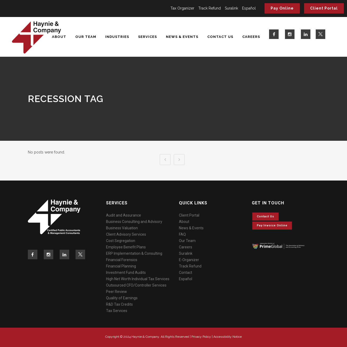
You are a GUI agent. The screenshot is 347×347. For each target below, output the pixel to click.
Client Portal (324, 8)
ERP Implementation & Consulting (134, 253)
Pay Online (282, 8)
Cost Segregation (120, 241)
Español (249, 8)
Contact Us (265, 216)
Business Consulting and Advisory (134, 221)
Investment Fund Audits (126, 272)
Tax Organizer (182, 8)
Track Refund (209, 8)
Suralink (231, 8)
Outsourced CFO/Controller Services (136, 285)
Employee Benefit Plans (126, 247)
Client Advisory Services (126, 234)
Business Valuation (122, 228)
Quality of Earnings (122, 298)
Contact (185, 272)
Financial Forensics (121, 260)
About (184, 221)
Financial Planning (121, 266)
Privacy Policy (201, 337)
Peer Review (116, 291)
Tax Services (116, 311)
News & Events (191, 228)
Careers (185, 247)
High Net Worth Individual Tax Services (137, 279)
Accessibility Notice (227, 337)
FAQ (182, 234)
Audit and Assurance (123, 215)
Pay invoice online (272, 225)
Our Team (187, 241)
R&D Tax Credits (119, 304)
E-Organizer (189, 260)
